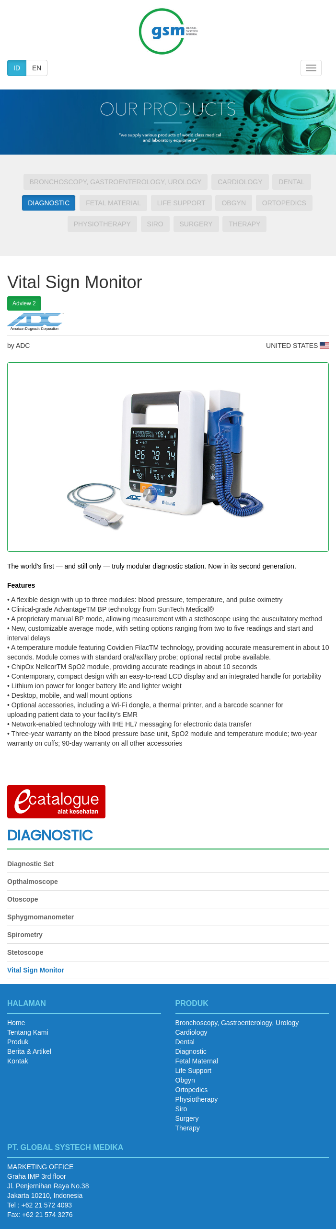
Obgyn (233, 203)
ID (16, 68)
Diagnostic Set (30, 864)
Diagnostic (49, 203)
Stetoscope (25, 952)
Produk (17, 1042)
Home (16, 1023)
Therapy (244, 224)
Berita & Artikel (29, 1051)
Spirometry (25, 935)
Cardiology (240, 182)
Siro (155, 224)
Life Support (181, 203)
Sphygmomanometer (40, 917)
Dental (291, 182)
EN (36, 68)
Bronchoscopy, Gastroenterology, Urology (116, 182)
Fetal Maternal (196, 1061)
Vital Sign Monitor (35, 970)
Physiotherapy (102, 224)
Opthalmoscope (32, 881)
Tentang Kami (27, 1032)
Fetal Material (113, 203)
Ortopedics (284, 203)
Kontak (17, 1061)
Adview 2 (24, 303)
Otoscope (22, 899)
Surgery (196, 224)
